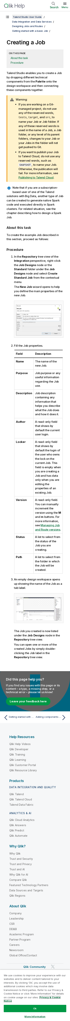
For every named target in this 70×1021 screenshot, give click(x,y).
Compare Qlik (18, 879)
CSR (12, 923)
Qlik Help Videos (20, 743)
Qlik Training (17, 754)
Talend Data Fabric (21, 804)
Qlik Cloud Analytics (22, 819)
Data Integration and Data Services (32, 21)
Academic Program (21, 934)
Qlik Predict (16, 830)
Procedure (17, 62)
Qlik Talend (16, 794)
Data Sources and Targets (26, 890)
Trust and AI (17, 869)
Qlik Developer (18, 749)
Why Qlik (15, 853)
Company (15, 913)
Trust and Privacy (20, 863)
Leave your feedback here (28, 701)
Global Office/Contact (23, 955)
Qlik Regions (17, 895)
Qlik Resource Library (23, 770)
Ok (35, 1008)
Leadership (16, 918)
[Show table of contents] (7, 16)
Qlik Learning (17, 759)
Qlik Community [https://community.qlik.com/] (34, 966)
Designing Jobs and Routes (27, 26)
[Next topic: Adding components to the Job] (51, 717)
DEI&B (13, 928)
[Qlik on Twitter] (53, 967)
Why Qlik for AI (18, 874)
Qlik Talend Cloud (20, 799)
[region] (35, 995)
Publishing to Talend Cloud (36, 177)
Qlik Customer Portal (22, 764)
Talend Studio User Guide (27, 16)
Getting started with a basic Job (30, 30)
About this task (19, 58)
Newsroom (16, 949)
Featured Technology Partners (28, 884)
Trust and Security (21, 858)
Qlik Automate (18, 835)
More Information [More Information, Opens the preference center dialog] (34, 1016)
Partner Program (19, 939)
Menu (65, 7)
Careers (14, 944)
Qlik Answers (17, 825)
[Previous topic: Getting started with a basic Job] (18, 717)
